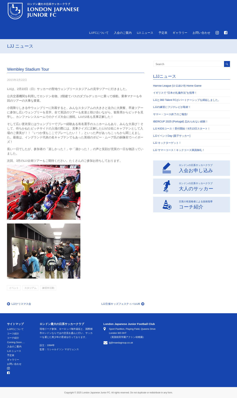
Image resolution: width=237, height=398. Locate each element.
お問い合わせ (201, 32)
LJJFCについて (99, 32)
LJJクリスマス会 (19, 303)
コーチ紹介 (187, 204)
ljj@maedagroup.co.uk (121, 342)
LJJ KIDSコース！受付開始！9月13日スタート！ (181, 128)
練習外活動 (48, 288)
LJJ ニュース (145, 32)
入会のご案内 (123, 32)
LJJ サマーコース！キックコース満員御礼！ (179, 150)
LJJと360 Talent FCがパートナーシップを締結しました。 (187, 99)
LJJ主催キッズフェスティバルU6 (122, 303)
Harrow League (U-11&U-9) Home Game (177, 85)
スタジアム (30, 288)
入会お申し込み (187, 168)
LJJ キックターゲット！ (167, 142)
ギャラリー (180, 32)
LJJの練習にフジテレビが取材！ (172, 107)
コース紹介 (13, 333)
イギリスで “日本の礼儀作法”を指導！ (175, 92)
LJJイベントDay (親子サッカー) (172, 135)
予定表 (162, 32)
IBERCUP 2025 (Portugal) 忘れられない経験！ (180, 121)
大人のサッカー (187, 186)
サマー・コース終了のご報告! (170, 114)
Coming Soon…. (16, 342)
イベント (14, 288)
